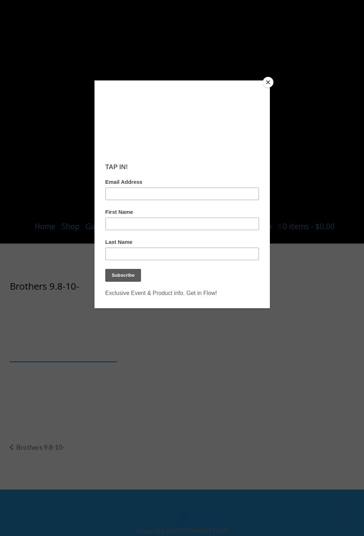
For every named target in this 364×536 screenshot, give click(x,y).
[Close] (268, 82)
